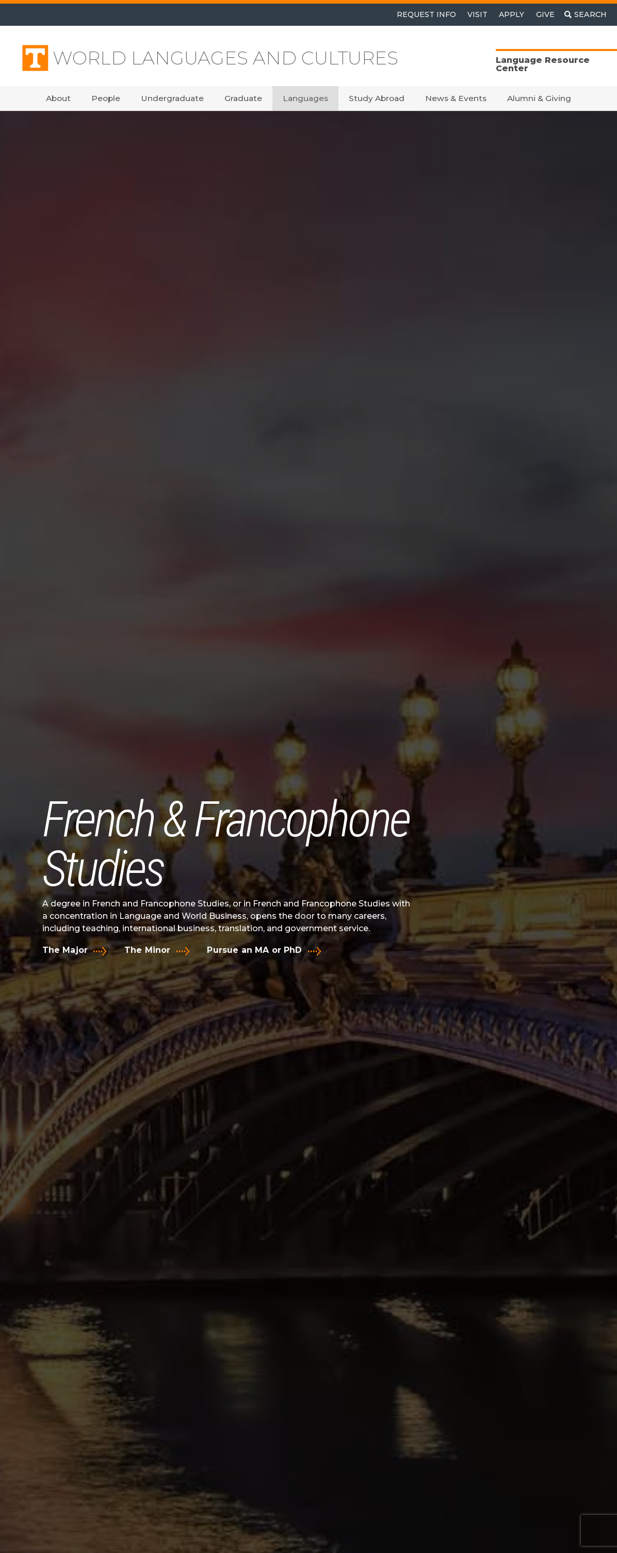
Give (545, 14)
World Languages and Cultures (225, 58)
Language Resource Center (543, 64)
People (105, 98)
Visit (477, 14)
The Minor (147, 950)
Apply (511, 14)
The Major (65, 950)
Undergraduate (172, 98)
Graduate (243, 98)
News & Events (455, 98)
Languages (305, 98)
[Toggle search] (585, 15)
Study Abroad (376, 98)
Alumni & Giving (539, 98)
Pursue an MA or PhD (254, 950)
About (58, 98)
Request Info (426, 14)
